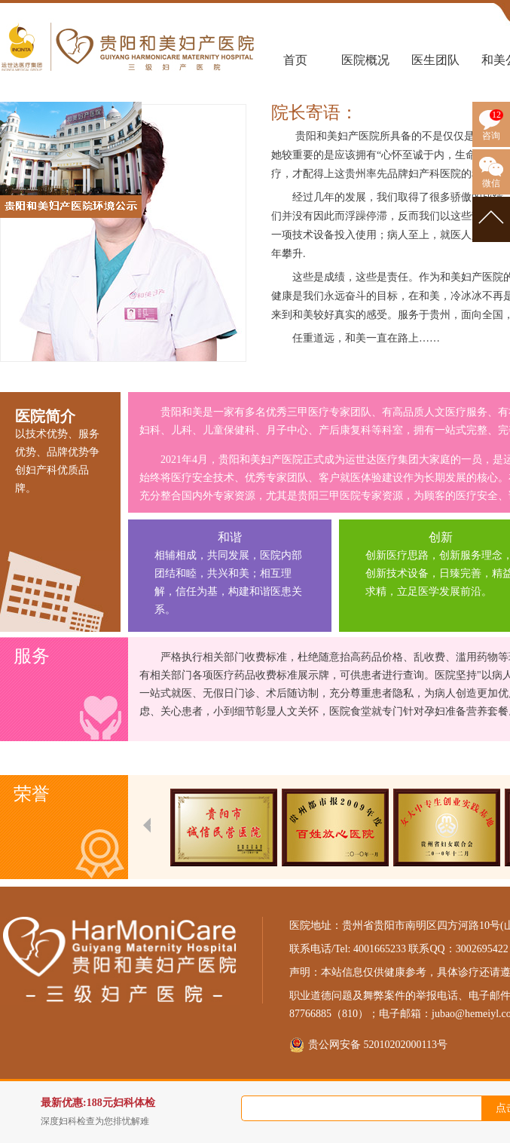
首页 (295, 60)
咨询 (491, 135)
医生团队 (435, 60)
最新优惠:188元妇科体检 (150, 1112)
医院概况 (365, 60)
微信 (491, 183)
